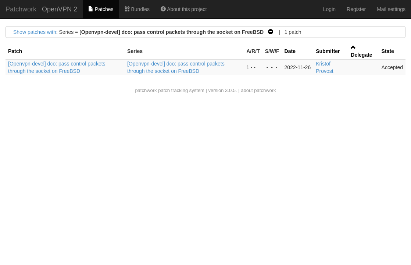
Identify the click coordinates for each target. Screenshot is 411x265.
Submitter (328, 51)
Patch (15, 51)
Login (329, 9)
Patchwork (21, 9)
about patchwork (258, 90)
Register (356, 9)
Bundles (137, 9)
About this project (184, 9)
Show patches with (34, 32)
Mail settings (391, 9)
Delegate (361, 55)
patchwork (146, 90)
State (388, 51)
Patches (100, 9)
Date (290, 51)
